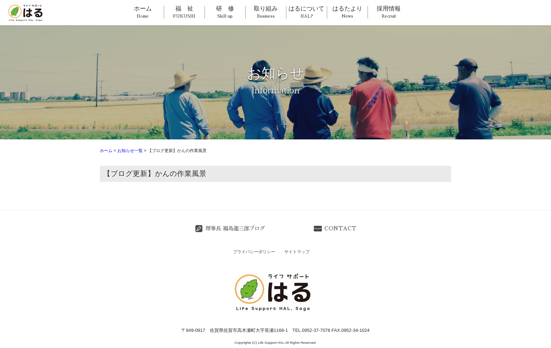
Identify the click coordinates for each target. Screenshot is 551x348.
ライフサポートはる (27, 12)
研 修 (225, 11)
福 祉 (184, 11)
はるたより (347, 11)
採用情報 (389, 11)
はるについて (306, 11)
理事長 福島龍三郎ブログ (235, 228)
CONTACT (340, 228)
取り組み (266, 11)
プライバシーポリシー (254, 251)
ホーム (143, 11)
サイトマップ (297, 251)
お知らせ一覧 (130, 150)
